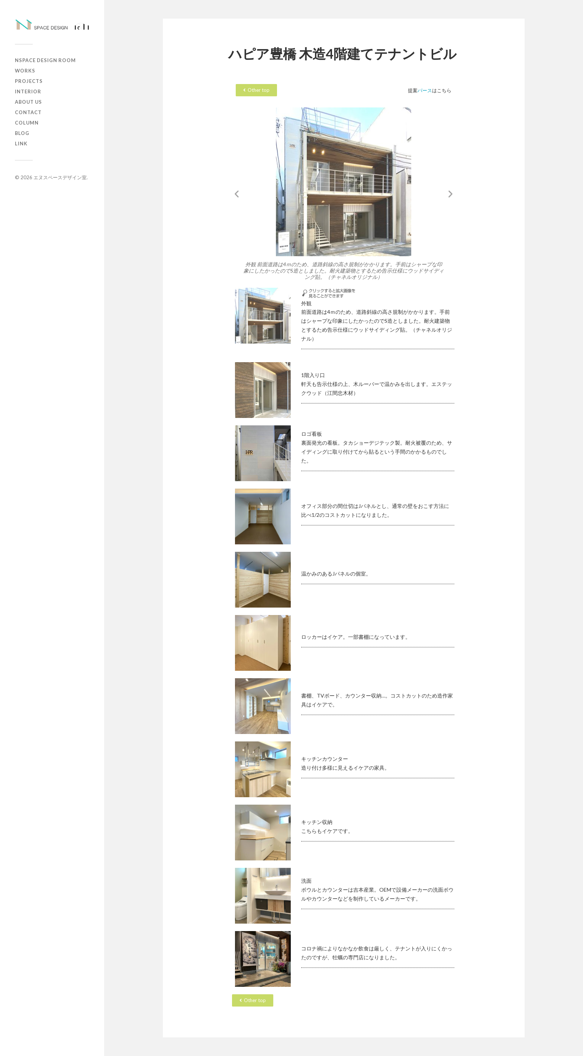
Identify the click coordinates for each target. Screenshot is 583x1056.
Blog (22, 133)
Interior (28, 91)
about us (28, 102)
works (25, 71)
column (27, 123)
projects (29, 81)
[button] (236, 194)
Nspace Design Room (45, 60)
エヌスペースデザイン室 (60, 177)
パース (425, 90)
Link (21, 144)
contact (28, 112)
